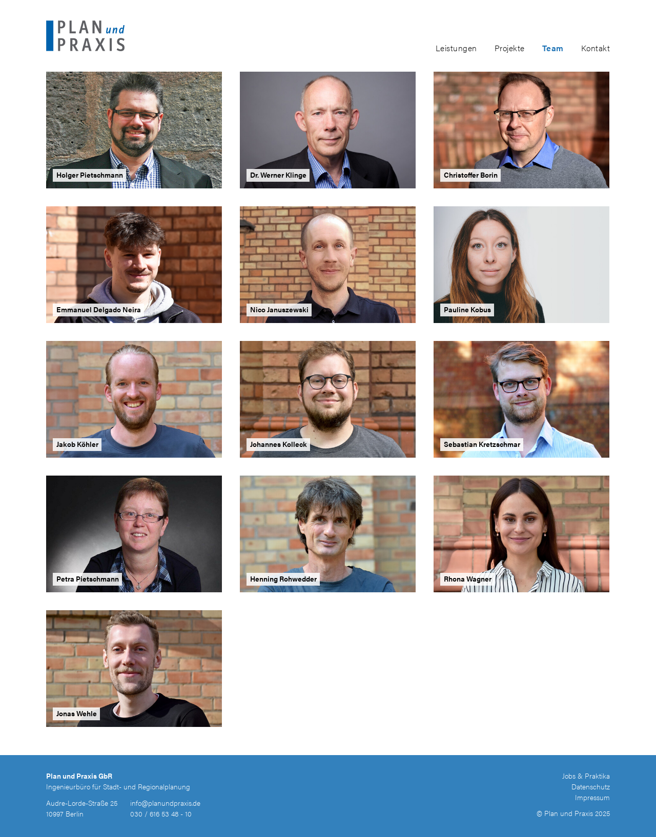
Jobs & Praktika (586, 775)
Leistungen (456, 48)
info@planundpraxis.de (165, 803)
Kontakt (595, 48)
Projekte (510, 48)
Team (553, 48)
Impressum (592, 797)
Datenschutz (590, 786)
